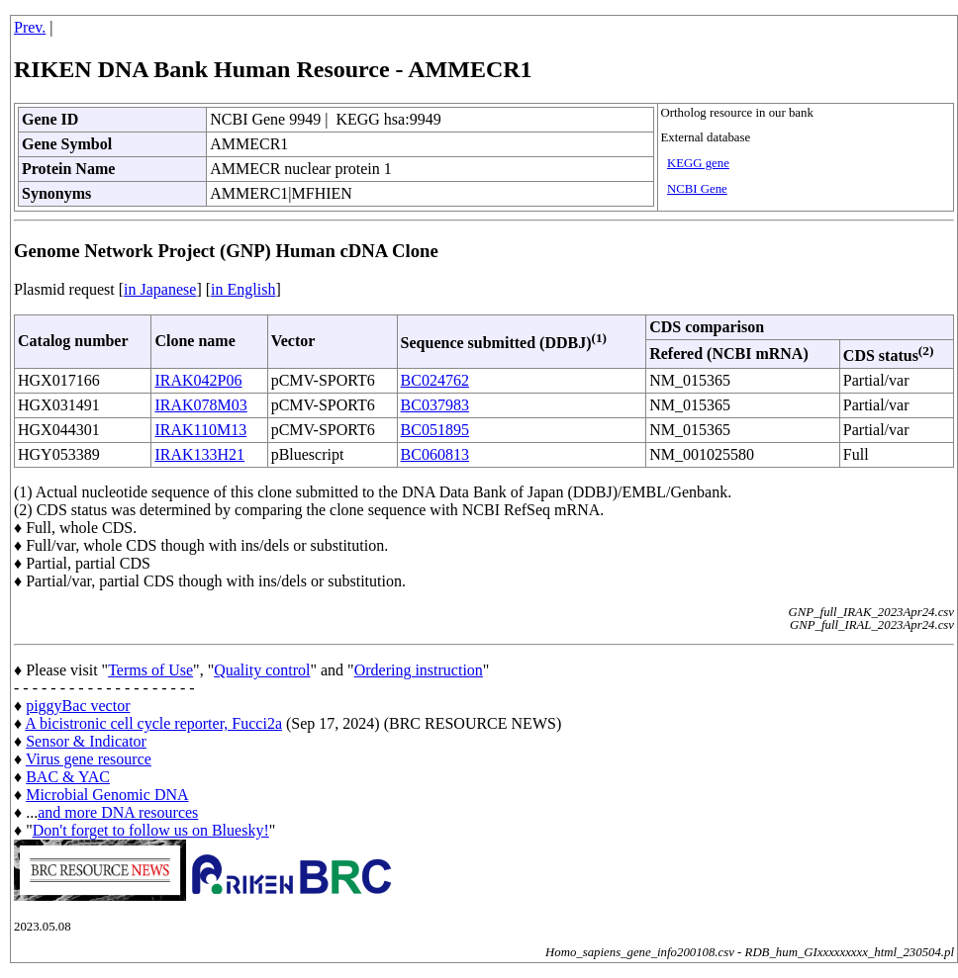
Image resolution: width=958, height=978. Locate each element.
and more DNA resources (118, 812)
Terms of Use (150, 670)
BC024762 (435, 380)
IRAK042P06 (197, 380)
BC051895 (435, 429)
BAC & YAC (68, 776)
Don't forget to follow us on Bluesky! (151, 830)
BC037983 (435, 405)
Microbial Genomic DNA (107, 794)
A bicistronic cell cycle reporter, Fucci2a (153, 723)
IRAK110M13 (200, 429)
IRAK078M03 (200, 405)
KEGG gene (698, 163)
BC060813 (435, 454)
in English (243, 289)
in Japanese (160, 289)
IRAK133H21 (199, 454)
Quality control (262, 670)
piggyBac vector (78, 705)
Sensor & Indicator (86, 741)
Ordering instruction (418, 670)
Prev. (30, 27)
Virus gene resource (88, 759)
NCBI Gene (697, 189)
